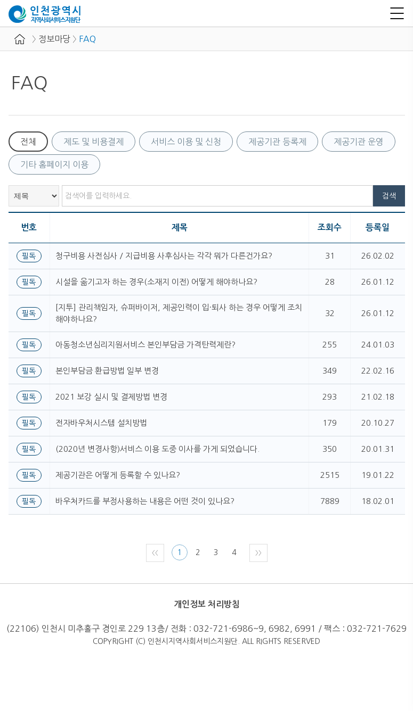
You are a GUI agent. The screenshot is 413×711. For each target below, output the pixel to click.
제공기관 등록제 (277, 141)
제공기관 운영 (359, 141)
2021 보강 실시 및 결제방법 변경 (111, 397)
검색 (389, 196)
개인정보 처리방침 (207, 604)
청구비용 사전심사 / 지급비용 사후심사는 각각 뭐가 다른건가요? (163, 256)
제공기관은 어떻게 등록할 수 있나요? (117, 475)
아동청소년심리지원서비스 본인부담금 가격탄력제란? (145, 345)
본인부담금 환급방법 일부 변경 (107, 371)
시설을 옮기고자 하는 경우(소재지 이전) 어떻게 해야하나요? (156, 282)
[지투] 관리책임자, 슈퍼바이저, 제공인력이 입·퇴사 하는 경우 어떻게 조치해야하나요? (178, 313)
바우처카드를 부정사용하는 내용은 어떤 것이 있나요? (144, 501)
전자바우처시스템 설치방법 (101, 423)
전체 (28, 141)
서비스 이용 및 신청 (186, 141)
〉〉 (258, 553)
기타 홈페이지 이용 (54, 164)
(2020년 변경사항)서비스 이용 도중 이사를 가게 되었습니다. (157, 449)
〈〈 (155, 553)
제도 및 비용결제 (93, 141)
